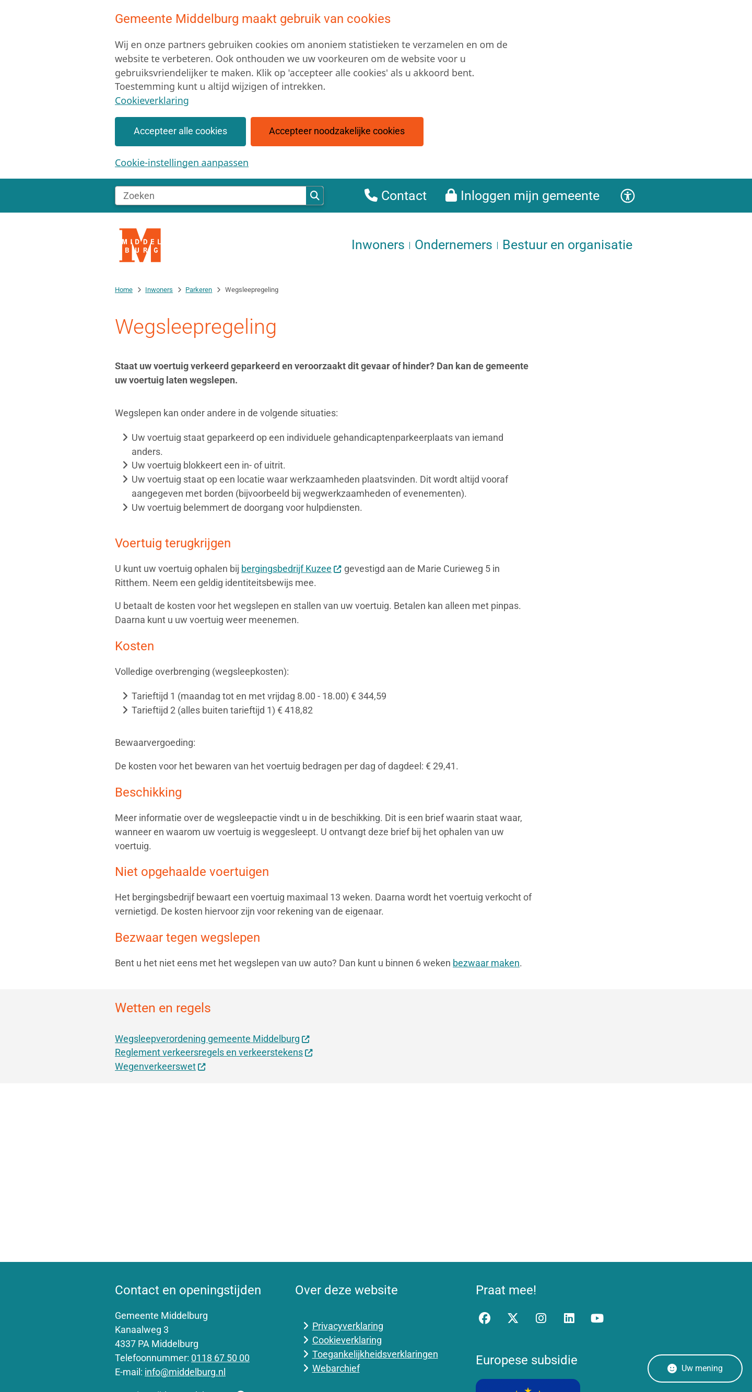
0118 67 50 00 (220, 1357)
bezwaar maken (486, 962)
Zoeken (315, 196)
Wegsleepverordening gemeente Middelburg (212, 1038)
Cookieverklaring (152, 100)
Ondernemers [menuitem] (453, 244)
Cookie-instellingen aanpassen (182, 162)
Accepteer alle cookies (180, 130)
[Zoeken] (210, 195)
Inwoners (159, 290)
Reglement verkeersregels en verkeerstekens (214, 1052)
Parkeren (198, 290)
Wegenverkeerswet (160, 1066)
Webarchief (336, 1368)
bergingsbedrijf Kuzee (291, 568)
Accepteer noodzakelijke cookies (337, 130)
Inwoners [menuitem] (378, 244)
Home (124, 290)
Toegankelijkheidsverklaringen (375, 1354)
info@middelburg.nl (185, 1371)
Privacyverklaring (347, 1325)
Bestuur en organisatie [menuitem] (567, 244)
